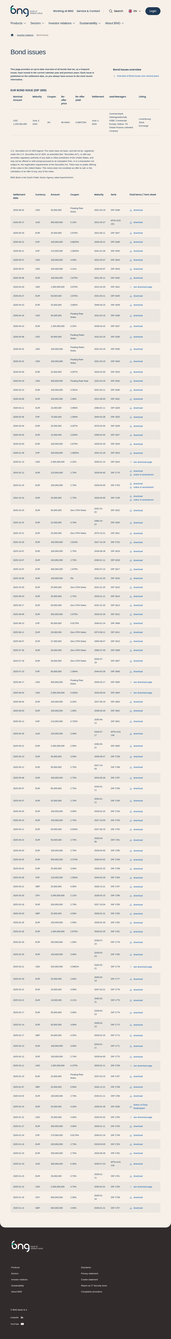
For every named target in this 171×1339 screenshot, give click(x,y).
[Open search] (116, 11)
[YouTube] (17, 1324)
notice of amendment (141, 474)
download (136, 210)
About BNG (16, 1291)
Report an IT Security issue (94, 1285)
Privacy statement (89, 1273)
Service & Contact (88, 11)
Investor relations (25, 35)
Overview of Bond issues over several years (136, 76)
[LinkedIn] (17, 1317)
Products (15, 1267)
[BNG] (26, 11)
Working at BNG (63, 11)
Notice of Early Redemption (138, 1106)
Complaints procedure (91, 1291)
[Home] (12, 35)
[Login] (152, 11)
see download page (140, 287)
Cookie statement (89, 1279)
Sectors (14, 1273)
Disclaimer (86, 1267)
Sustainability (17, 1285)
